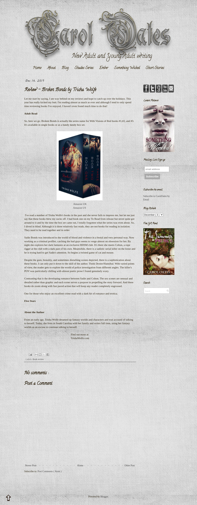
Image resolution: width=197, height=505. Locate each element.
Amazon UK (80, 203)
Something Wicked (127, 68)
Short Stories (155, 68)
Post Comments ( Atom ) (50, 471)
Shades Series (84, 68)
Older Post (129, 465)
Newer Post (30, 465)
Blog (65, 68)
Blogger (104, 496)
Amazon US (80, 207)
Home (37, 68)
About (51, 68)
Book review (38, 359)
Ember (103, 68)
